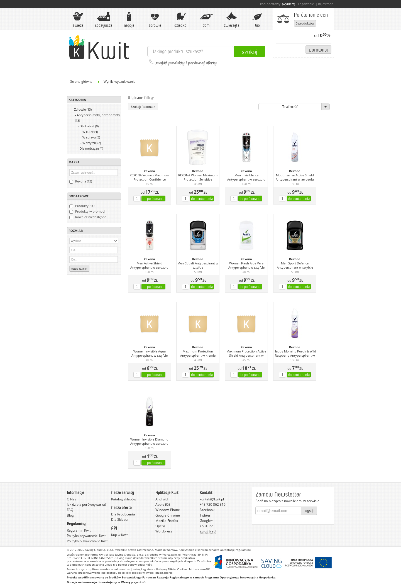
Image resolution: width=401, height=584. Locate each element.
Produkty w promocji (87, 211)
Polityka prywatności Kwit (86, 535)
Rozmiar (76, 230)
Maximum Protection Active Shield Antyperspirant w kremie (246, 353)
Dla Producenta (123, 514)
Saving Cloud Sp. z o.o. (99, 550)
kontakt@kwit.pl (212, 499)
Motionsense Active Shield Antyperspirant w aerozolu (295, 177)
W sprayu (91, 137)
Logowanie (306, 4)
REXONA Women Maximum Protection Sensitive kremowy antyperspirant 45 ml (198, 177)
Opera (160, 526)
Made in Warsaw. (166, 550)
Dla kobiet (89, 126)
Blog (70, 515)
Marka (74, 162)
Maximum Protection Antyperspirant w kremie (198, 353)
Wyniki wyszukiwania (120, 81)
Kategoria (77, 100)
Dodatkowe (79, 196)
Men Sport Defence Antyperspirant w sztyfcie (295, 265)
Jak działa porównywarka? (86, 504)
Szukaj (249, 51)
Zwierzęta (231, 19)
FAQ (70, 509)
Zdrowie (155, 19)
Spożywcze (104, 19)
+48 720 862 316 (213, 504)
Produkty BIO (82, 206)
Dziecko (180, 19)
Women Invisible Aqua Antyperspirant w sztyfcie (149, 353)
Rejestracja (325, 4)
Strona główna (81, 81)
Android (161, 499)
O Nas (71, 499)
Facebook (207, 509)
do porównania (153, 198)
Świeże (78, 19)
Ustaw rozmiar (79, 269)
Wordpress (163, 531)
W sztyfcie (91, 143)
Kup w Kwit (119, 534)
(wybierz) (288, 4)
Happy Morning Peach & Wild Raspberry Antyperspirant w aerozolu (295, 353)
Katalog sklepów (123, 499)
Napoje (129, 19)
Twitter (205, 515)
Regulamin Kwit (79, 530)
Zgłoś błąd (208, 531)
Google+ (206, 520)
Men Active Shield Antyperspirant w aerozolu (149, 265)
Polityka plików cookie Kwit (87, 541)
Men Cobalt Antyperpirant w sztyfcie (197, 265)
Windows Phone (167, 509)
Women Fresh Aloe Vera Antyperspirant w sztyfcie (246, 265)
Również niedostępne (87, 217)
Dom (206, 19)
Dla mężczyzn (91, 148)
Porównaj (318, 49)
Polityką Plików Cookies (171, 569)
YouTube (206, 526)
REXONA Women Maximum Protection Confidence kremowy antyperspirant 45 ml (149, 177)
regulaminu (243, 550)
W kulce (90, 132)
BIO (257, 19)
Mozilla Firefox (166, 520)
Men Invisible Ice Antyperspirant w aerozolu (246, 177)
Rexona (149, 171)
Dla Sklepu (119, 519)
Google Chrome (167, 515)
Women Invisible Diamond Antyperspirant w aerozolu (149, 441)
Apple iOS (162, 504)
